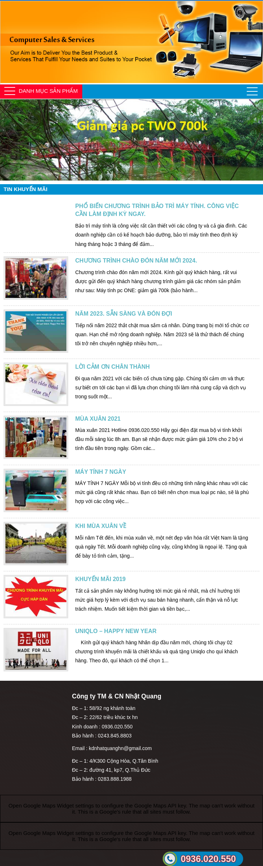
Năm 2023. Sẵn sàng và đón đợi (123, 314)
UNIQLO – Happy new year (116, 631)
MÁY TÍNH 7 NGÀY (100, 472)
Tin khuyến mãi (25, 189)
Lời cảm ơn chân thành (112, 367)
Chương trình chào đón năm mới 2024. (136, 260)
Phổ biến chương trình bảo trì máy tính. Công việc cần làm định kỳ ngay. (157, 210)
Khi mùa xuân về (101, 526)
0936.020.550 (208, 859)
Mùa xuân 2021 (98, 419)
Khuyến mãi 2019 (100, 579)
